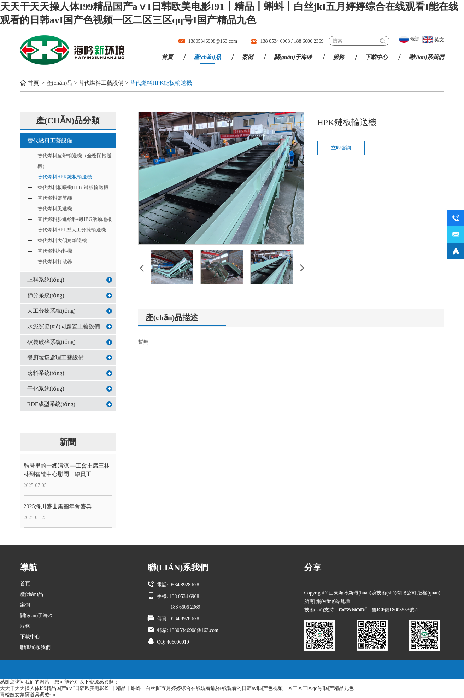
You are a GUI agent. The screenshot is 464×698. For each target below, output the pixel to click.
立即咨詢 (341, 148)
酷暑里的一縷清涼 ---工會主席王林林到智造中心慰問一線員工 (67, 470)
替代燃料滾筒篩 (54, 198)
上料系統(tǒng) (45, 280)
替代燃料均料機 (54, 251)
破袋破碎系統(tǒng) (51, 342)
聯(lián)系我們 (426, 57)
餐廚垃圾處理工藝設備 (55, 357)
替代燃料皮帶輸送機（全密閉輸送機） (74, 161)
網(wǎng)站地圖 (333, 601)
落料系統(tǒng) (45, 373)
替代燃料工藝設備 (101, 83)
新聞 (67, 442)
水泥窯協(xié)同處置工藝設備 (63, 326)
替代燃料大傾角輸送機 (62, 240)
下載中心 (376, 57)
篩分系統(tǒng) (45, 295)
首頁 (167, 57)
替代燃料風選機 (54, 208)
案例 (247, 57)
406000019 (178, 642)
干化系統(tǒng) (45, 389)
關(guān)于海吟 (293, 57)
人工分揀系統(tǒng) (51, 311)
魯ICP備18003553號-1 (395, 609)
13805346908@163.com (212, 41)
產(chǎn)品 (207, 57)
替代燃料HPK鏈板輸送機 (161, 83)
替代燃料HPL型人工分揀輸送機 (71, 230)
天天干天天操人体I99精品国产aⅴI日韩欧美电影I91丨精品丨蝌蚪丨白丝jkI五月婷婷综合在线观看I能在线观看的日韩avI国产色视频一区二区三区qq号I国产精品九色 (177, 688)
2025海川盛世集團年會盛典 (58, 506)
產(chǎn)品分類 (68, 120)
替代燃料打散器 (54, 261)
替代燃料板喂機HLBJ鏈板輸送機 (72, 187)
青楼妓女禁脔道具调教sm (27, 694)
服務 (338, 57)
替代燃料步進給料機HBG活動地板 (74, 219)
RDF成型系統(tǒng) (51, 404)
